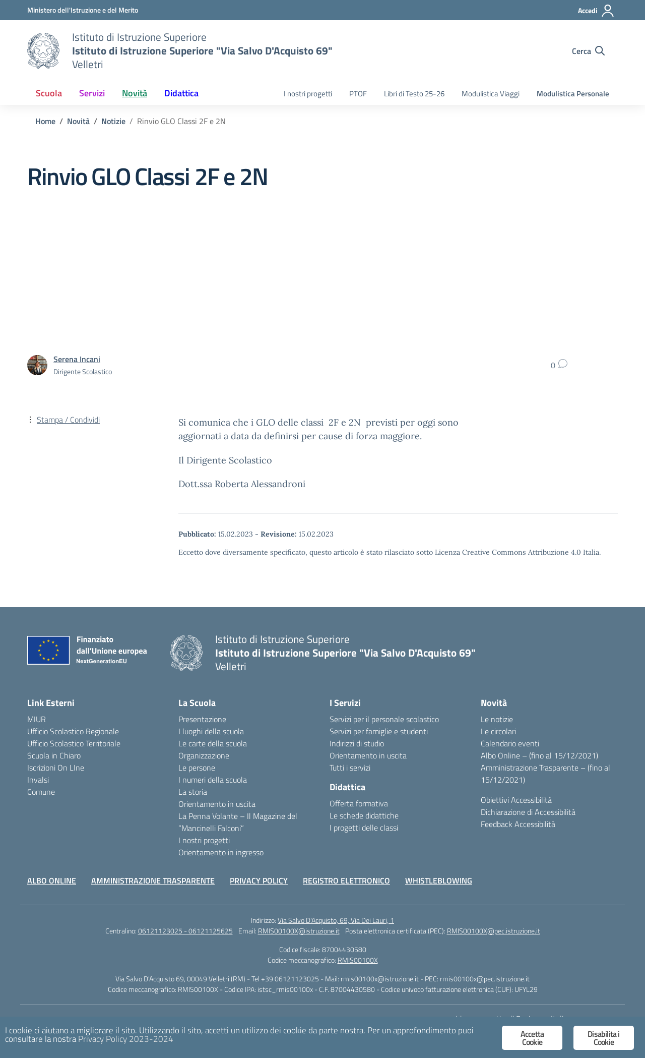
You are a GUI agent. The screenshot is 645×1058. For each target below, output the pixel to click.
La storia (192, 792)
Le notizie (497, 719)
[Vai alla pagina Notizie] (113, 121)
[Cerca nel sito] (588, 50)
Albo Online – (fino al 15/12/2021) (539, 755)
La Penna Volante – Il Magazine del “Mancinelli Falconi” (237, 822)
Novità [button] (134, 93)
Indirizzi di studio (357, 743)
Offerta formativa (359, 803)
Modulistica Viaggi (491, 93)
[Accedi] (596, 10)
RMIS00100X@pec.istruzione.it (493, 930)
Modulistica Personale (573, 93)
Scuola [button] (49, 93)
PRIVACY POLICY (259, 880)
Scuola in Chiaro (54, 755)
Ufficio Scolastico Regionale (73, 731)
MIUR (36, 719)
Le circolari (498, 731)
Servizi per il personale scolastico (384, 719)
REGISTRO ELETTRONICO (346, 880)
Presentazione (202, 719)
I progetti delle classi (364, 827)
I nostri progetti (308, 93)
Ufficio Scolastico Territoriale (73, 743)
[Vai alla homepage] (43, 51)
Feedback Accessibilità (518, 824)
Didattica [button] (181, 93)
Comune (41, 792)
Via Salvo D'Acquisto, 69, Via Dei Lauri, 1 (336, 920)
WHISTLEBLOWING (438, 880)
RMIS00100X (358, 960)
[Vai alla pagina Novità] (78, 121)
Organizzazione (203, 755)
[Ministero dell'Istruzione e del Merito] (82, 10)
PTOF (358, 93)
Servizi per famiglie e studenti (379, 731)
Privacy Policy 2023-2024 (125, 1038)
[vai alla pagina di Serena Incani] (76, 359)
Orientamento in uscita (216, 804)
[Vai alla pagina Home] (45, 121)
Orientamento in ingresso (221, 852)
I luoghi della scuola (211, 731)
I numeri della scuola (212, 780)
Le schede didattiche (364, 815)
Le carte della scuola (212, 743)
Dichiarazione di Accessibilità (528, 812)
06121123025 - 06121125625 (185, 930)
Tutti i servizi (350, 767)
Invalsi (38, 780)
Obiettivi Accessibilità (516, 800)
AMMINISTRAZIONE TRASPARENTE (153, 880)
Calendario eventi (510, 743)
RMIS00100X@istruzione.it (299, 930)
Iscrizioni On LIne (55, 767)
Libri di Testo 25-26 (414, 93)
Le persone (196, 767)
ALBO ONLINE (51, 880)
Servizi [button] (92, 93)
